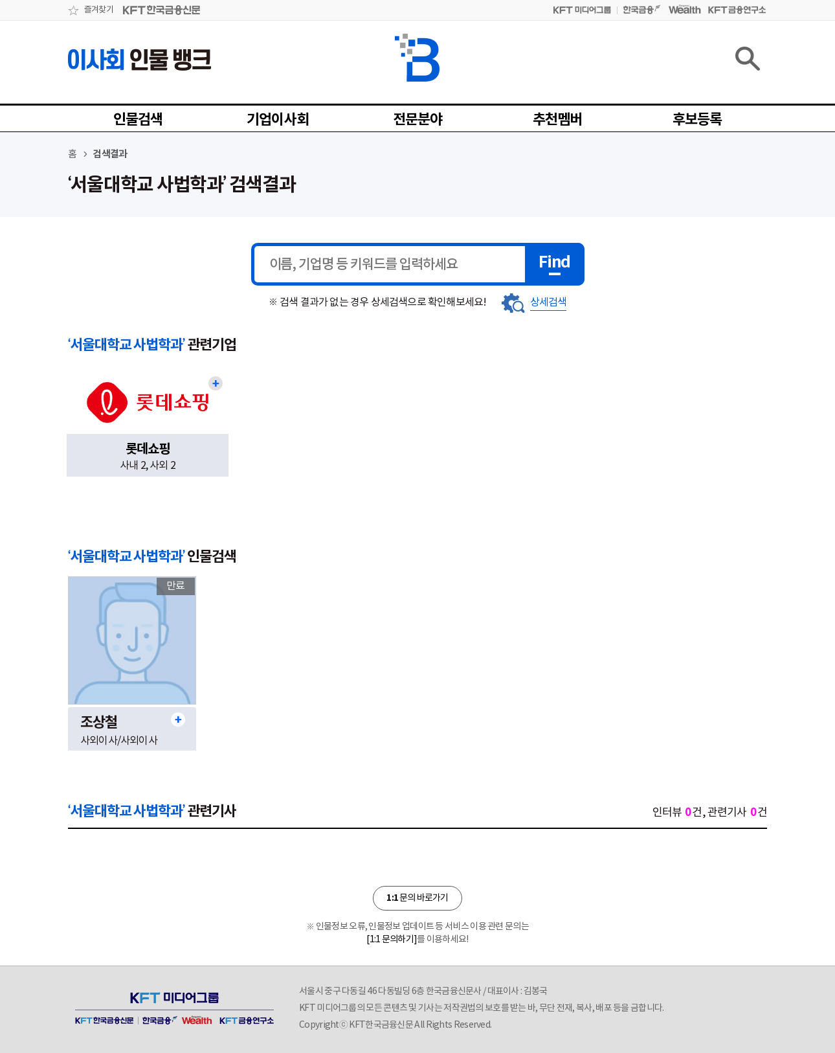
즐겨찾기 (98, 10)
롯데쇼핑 (148, 449)
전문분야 (418, 119)
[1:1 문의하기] (391, 939)
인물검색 (138, 119)
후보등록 (697, 119)
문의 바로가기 (417, 897)
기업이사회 (278, 119)
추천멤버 (558, 119)
